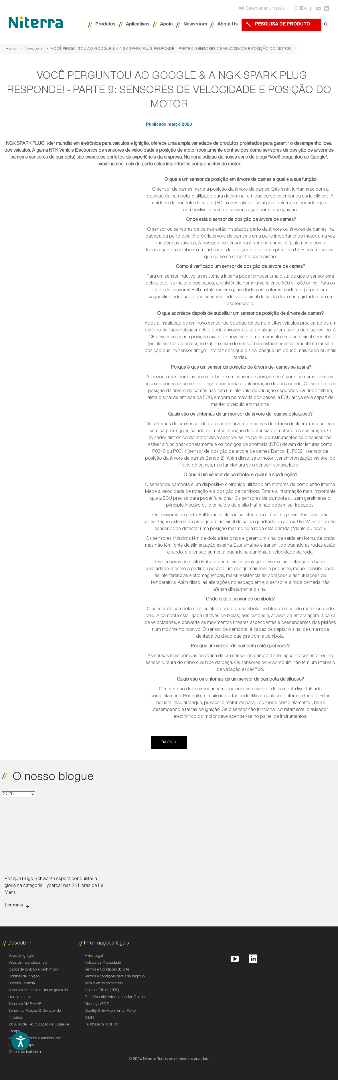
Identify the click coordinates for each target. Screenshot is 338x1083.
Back (166, 743)
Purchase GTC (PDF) (102, 1025)
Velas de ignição (21, 956)
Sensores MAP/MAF (25, 1004)
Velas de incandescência (28, 963)
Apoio (166, 24)
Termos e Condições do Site (107, 970)
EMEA (301, 9)
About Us (228, 24)
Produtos (105, 24)
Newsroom (195, 24)
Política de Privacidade (103, 963)
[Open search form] (326, 25)
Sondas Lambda (22, 984)
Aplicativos (137, 24)
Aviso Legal (94, 956)
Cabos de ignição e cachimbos (33, 970)
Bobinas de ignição (24, 977)
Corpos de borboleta (25, 1052)
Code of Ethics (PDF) (102, 991)
